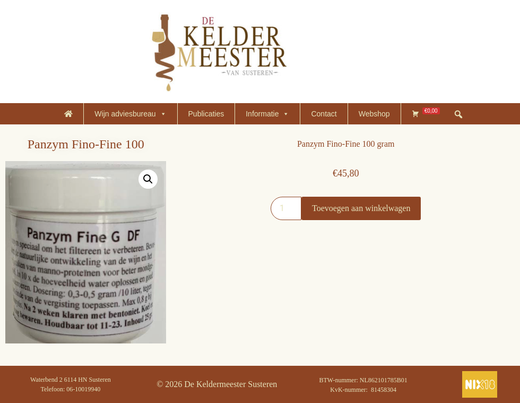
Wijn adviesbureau (130, 114)
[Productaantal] (286, 208)
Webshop (374, 114)
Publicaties (206, 114)
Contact (323, 114)
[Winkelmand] (425, 113)
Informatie (267, 114)
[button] (148, 179)
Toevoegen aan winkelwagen (361, 208)
